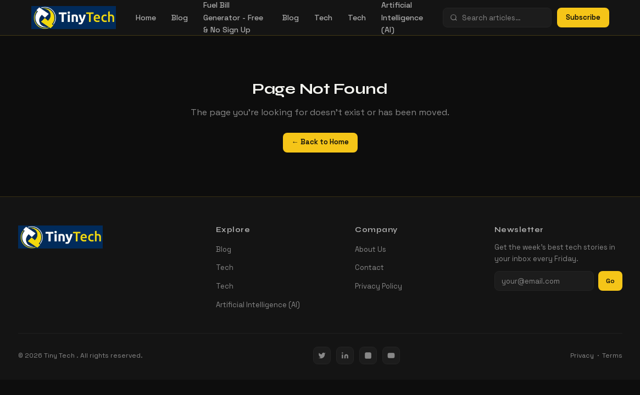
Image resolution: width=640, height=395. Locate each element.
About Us (370, 249)
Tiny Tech (60, 355)
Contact (369, 267)
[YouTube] (391, 355)
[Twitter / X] (322, 355)
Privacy (582, 355)
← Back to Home (320, 141)
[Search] (503, 17)
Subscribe (583, 17)
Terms (612, 355)
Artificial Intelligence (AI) (258, 304)
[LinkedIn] (345, 355)
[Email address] (544, 281)
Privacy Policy (378, 286)
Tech (323, 17)
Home (146, 17)
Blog (179, 17)
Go (610, 280)
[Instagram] (368, 355)
